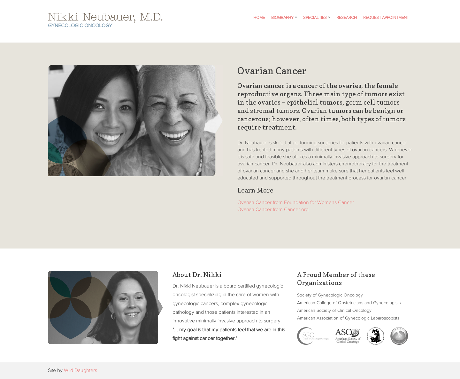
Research (346, 18)
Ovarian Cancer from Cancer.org (273, 209)
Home (259, 18)
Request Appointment (386, 18)
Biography (282, 18)
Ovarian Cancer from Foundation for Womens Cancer (295, 202)
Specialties (315, 18)
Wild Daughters (80, 370)
